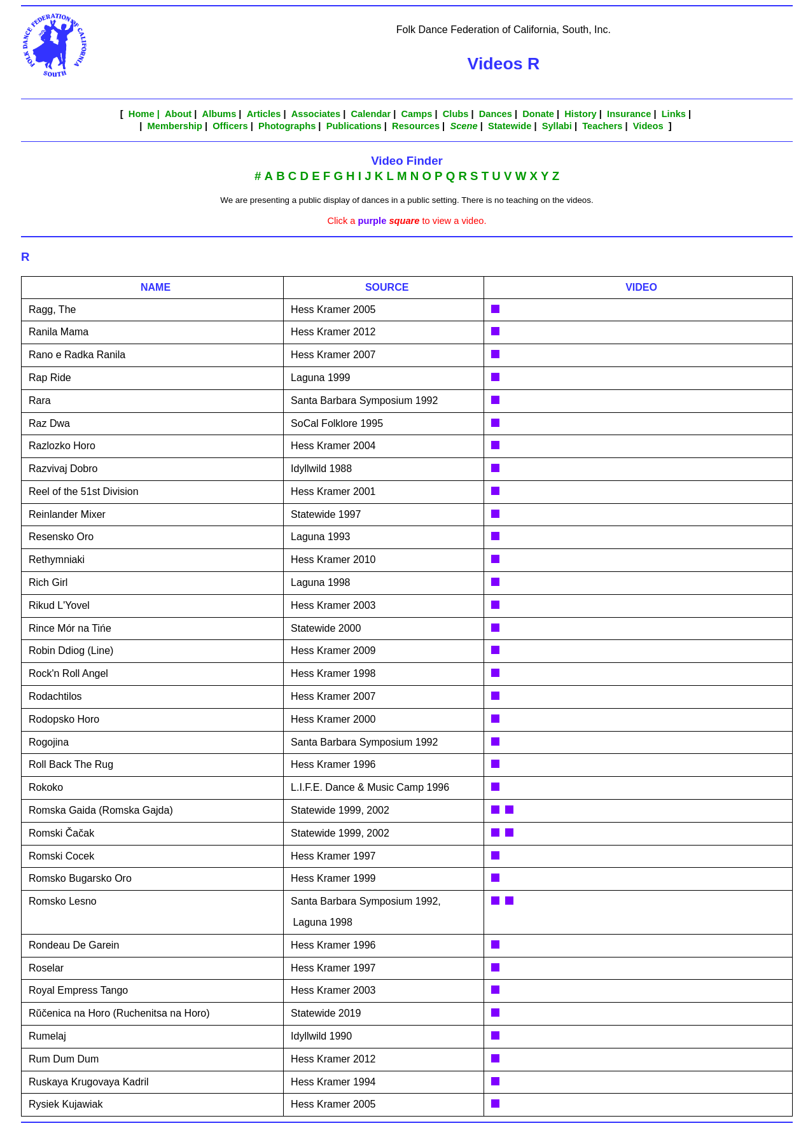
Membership (175, 126)
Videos (648, 126)
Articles (264, 114)
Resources (416, 126)
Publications (354, 126)
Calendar (371, 114)
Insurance (629, 114)
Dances (495, 114)
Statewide (509, 126)
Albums (219, 114)
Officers (229, 126)
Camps (417, 114)
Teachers (602, 126)
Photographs (287, 126)
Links (674, 114)
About (178, 114)
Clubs (456, 114)
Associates (315, 114)
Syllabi (557, 126)
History (580, 114)
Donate (538, 114)
